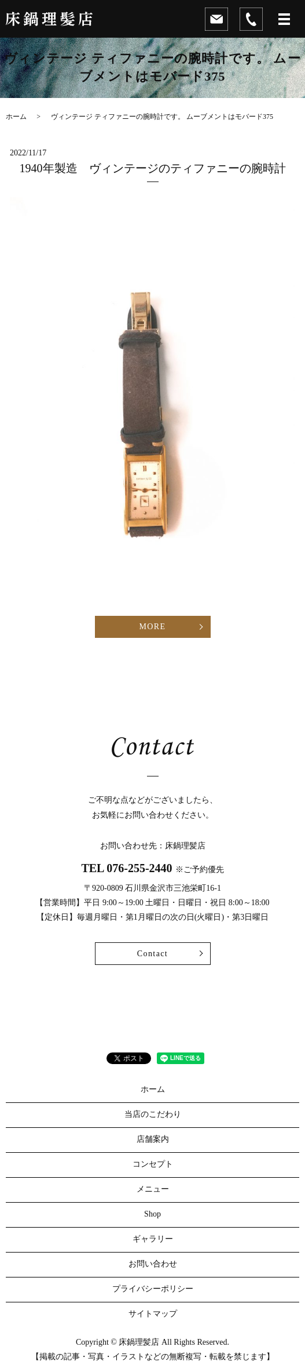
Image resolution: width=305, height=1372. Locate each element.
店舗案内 (153, 1139)
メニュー (153, 1189)
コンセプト (153, 1164)
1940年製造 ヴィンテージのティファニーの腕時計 (153, 168)
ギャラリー (153, 1239)
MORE (152, 626)
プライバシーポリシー (152, 1288)
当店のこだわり (152, 1114)
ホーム (16, 116)
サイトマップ (152, 1313)
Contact (152, 953)
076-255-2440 (139, 868)
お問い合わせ (152, 1264)
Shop (152, 1214)
